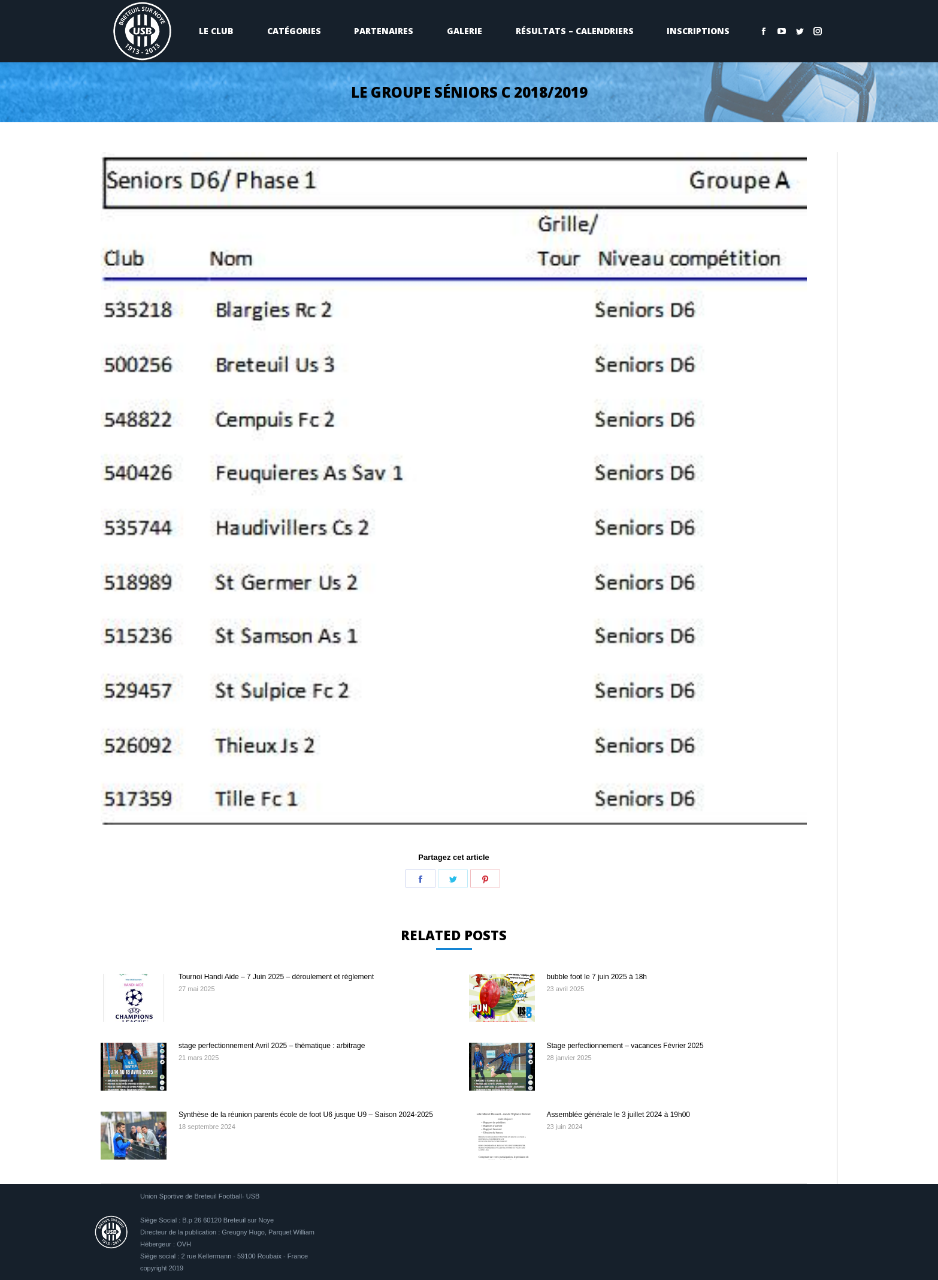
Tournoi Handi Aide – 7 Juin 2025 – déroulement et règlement (276, 977)
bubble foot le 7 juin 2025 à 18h (597, 977)
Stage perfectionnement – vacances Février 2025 (625, 1045)
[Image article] (134, 998)
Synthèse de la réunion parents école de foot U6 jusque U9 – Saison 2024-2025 (305, 1114)
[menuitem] (216, 31)
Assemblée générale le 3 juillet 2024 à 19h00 (619, 1114)
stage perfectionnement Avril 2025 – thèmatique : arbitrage (271, 1045)
